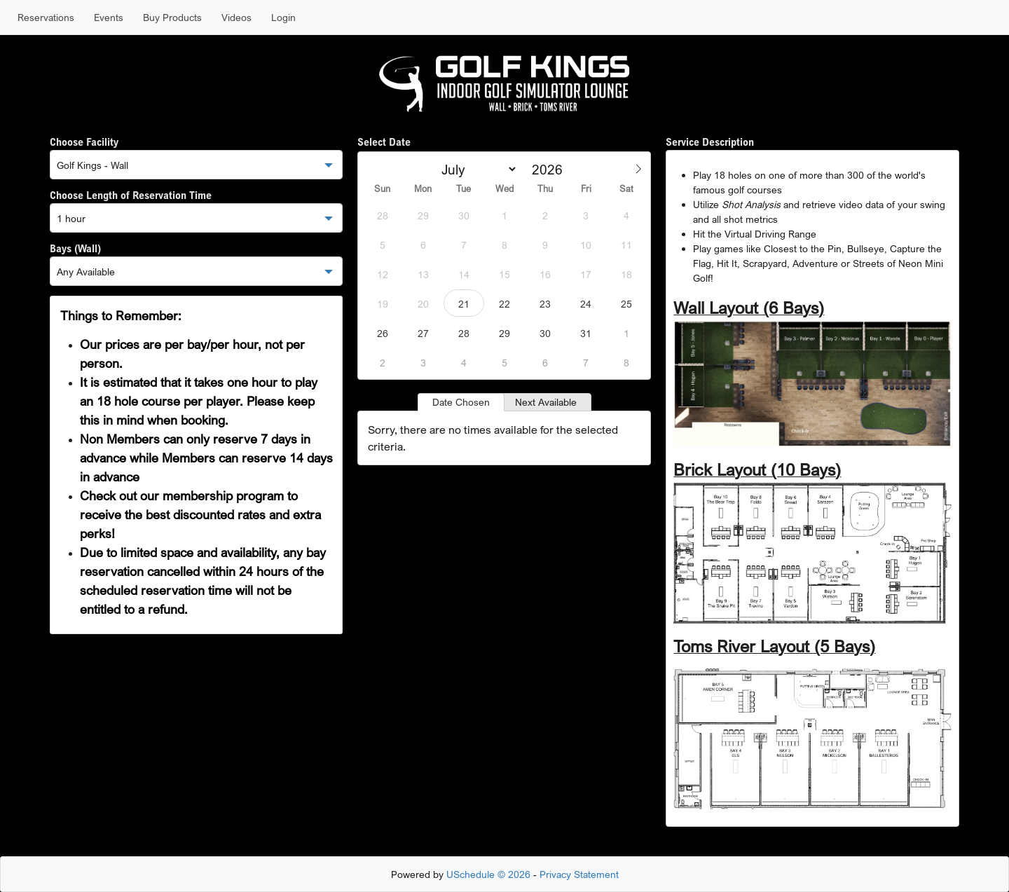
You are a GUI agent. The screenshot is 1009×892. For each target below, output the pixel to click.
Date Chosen (461, 402)
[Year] (551, 169)
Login (283, 17)
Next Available (546, 402)
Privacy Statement (579, 874)
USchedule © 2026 (488, 874)
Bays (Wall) (75, 248)
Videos (236, 17)
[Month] (476, 169)
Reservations (46, 17)
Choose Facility (84, 142)
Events (108, 17)
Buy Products (172, 17)
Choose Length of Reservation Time (131, 195)
